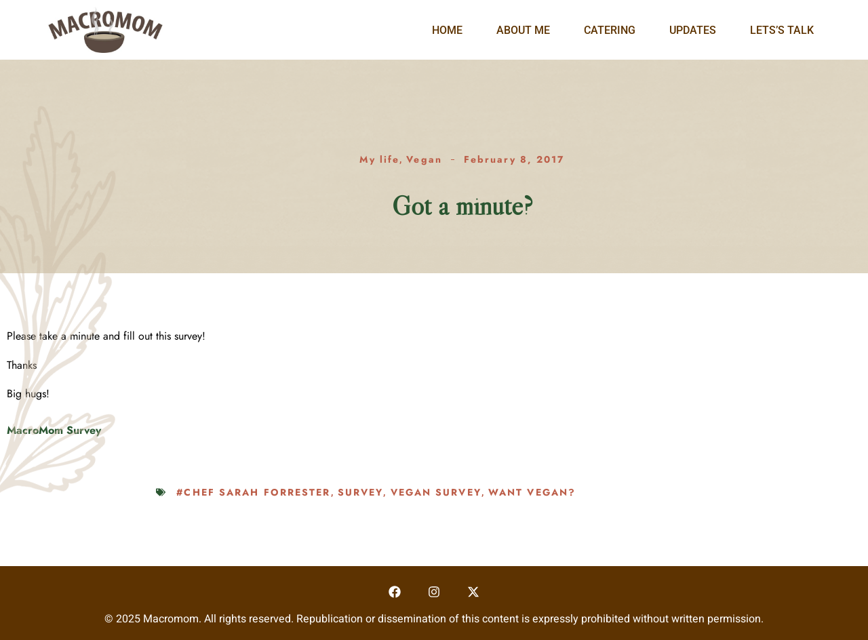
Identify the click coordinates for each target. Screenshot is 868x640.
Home (447, 30)
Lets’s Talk (782, 30)
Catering (609, 30)
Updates (692, 30)
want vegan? (532, 492)
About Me (523, 30)
